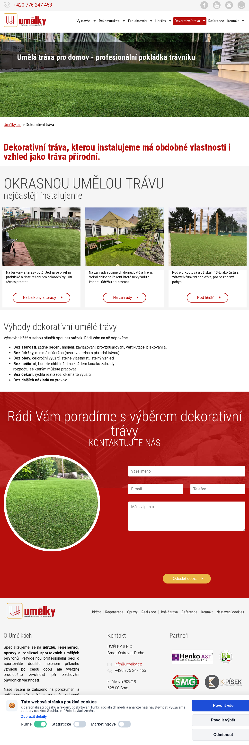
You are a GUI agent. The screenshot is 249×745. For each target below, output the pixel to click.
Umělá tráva (169, 612)
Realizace (148, 612)
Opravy (132, 612)
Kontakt (233, 20)
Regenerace (114, 612)
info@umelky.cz (128, 664)
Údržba (96, 612)
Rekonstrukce (110, 20)
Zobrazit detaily (34, 716)
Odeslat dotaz (185, 578)
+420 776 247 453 (32, 5)
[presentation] (165, 548)
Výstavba (84, 20)
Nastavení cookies (230, 612)
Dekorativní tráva (187, 20)
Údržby (161, 20)
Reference (216, 20)
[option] (124, 75)
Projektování (138, 20)
